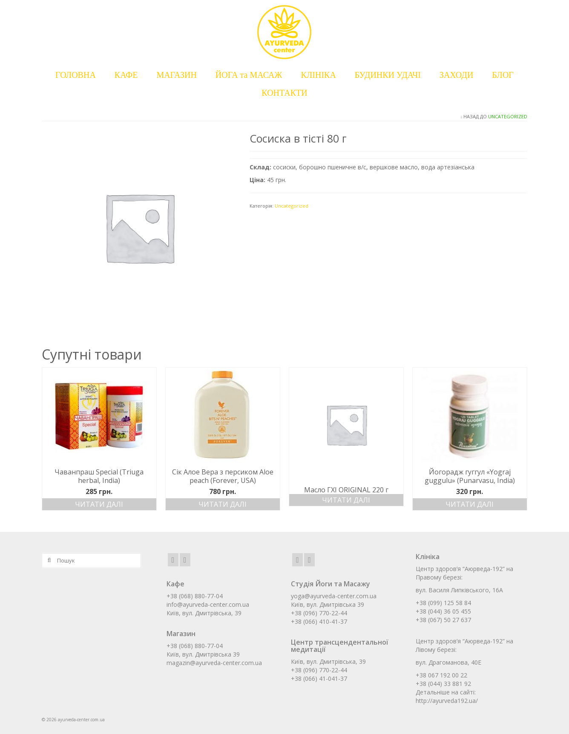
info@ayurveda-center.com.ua (208, 604)
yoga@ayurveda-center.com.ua (333, 596)
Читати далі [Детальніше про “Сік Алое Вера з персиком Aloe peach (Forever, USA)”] (222, 504)
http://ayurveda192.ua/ (447, 701)
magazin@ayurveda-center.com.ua (214, 663)
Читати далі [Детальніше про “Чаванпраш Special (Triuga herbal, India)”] (99, 504)
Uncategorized (507, 116)
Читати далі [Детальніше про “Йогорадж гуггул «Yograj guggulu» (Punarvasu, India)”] (469, 504)
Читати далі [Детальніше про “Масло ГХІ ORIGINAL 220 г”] (346, 500)
